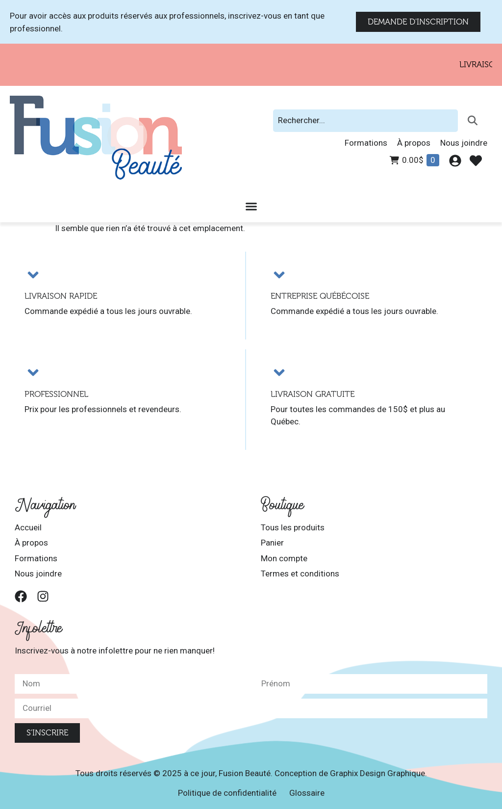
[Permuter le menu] (251, 206)
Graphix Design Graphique (377, 773)
